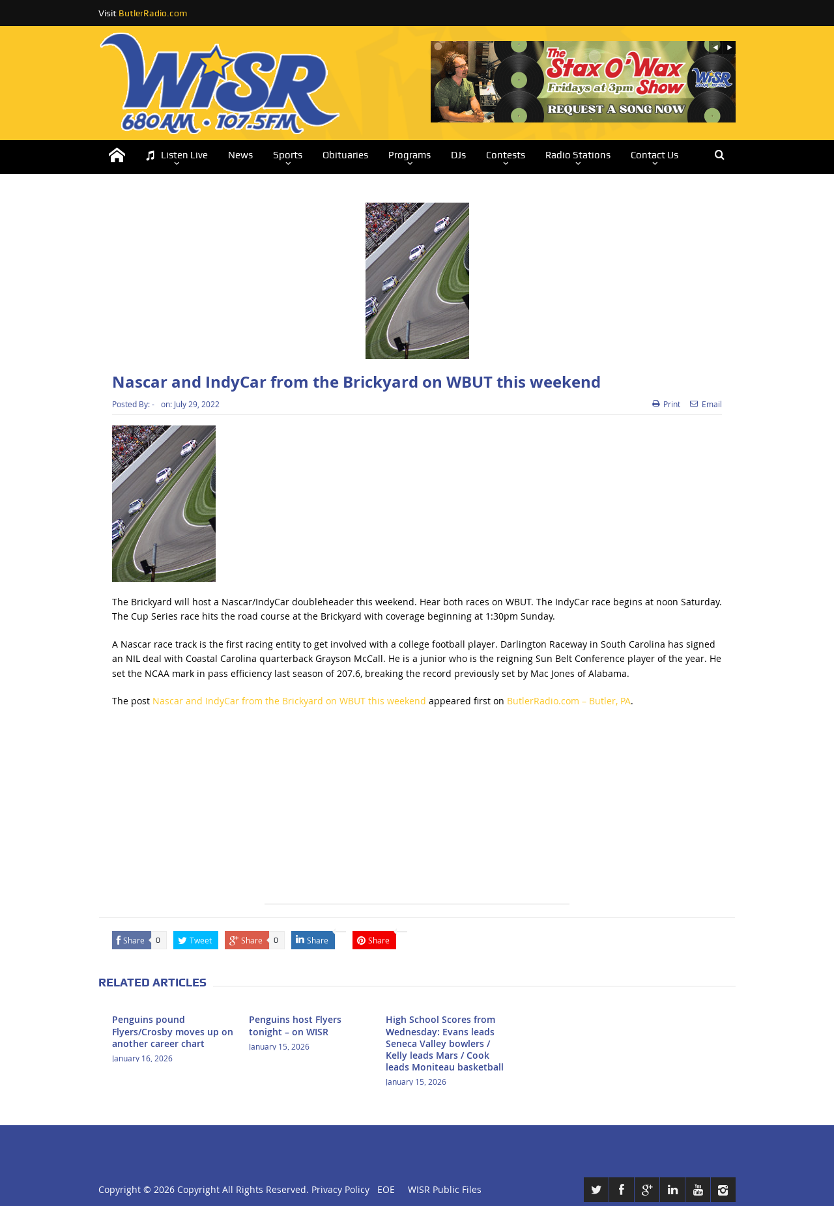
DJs (458, 155)
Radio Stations (578, 155)
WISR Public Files (445, 1189)
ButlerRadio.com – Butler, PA (569, 701)
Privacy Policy (340, 1189)
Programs (409, 155)
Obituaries (345, 155)
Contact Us (654, 155)
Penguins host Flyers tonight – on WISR (295, 1025)
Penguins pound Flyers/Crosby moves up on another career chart (172, 1031)
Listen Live (176, 155)
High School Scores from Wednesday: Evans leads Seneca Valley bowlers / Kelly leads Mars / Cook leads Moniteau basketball (445, 1043)
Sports (287, 155)
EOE (383, 1189)
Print (666, 404)
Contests (505, 155)
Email (706, 404)
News (240, 155)
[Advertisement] (417, 812)
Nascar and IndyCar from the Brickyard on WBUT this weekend (289, 701)
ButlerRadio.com (153, 13)
